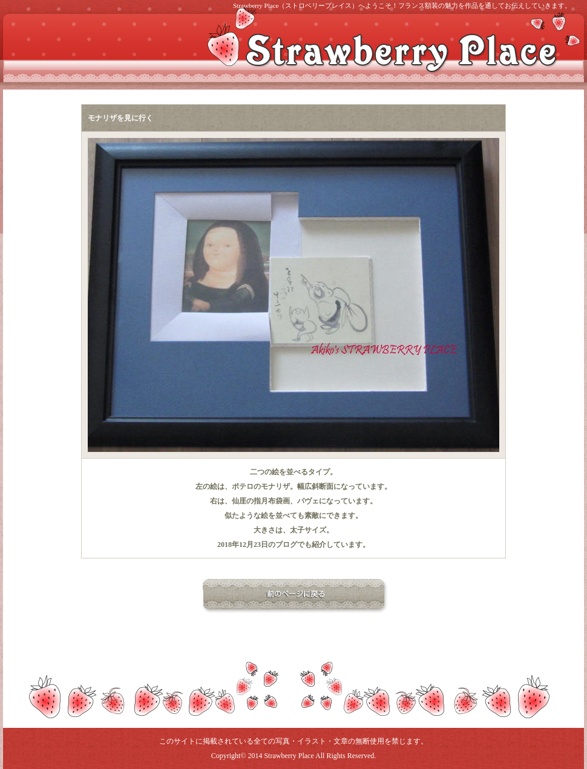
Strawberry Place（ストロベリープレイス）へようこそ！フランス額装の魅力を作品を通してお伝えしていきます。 (402, 5)
